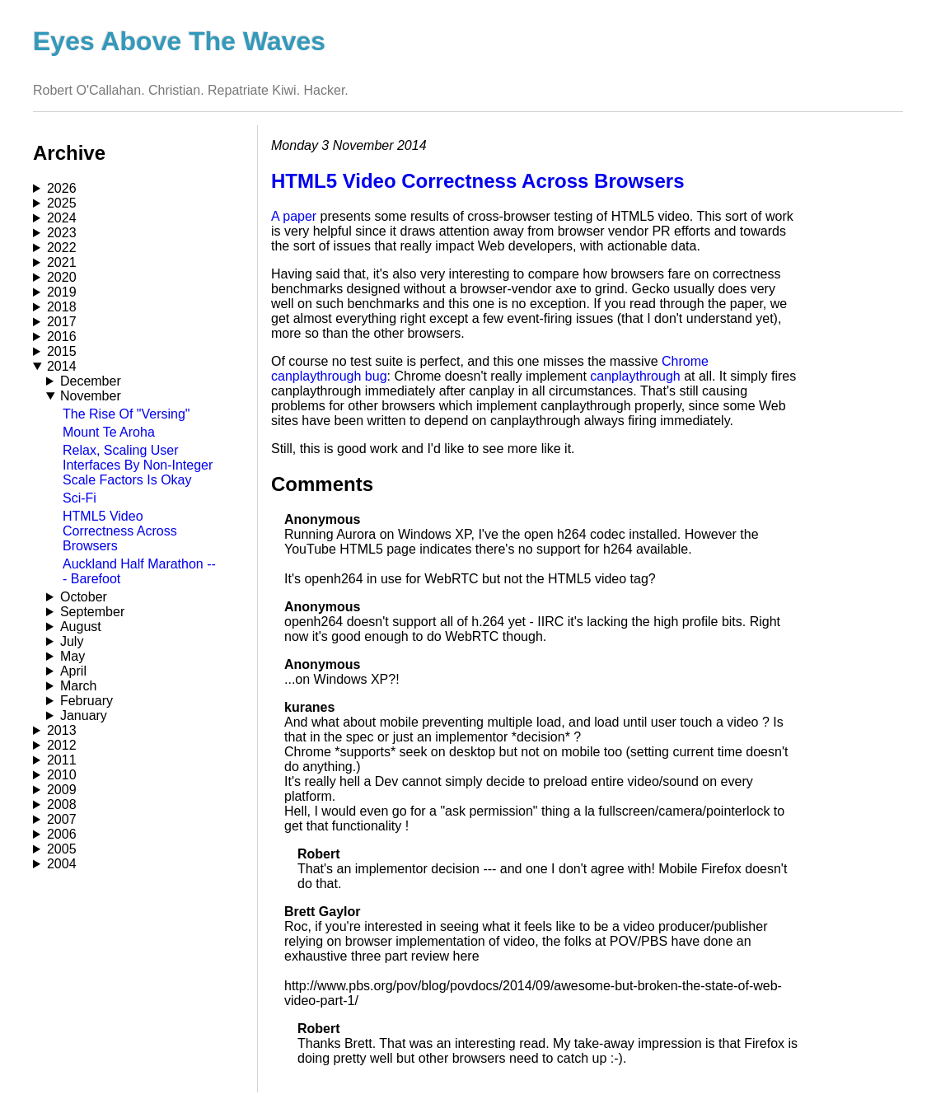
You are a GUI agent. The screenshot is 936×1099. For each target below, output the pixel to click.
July (71, 641)
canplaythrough (635, 376)
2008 (62, 804)
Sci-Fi (79, 498)
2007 (62, 819)
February (86, 701)
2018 (62, 307)
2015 (62, 351)
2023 (62, 233)
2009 (62, 790)
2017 (62, 322)
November (90, 396)
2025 (62, 203)
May (72, 656)
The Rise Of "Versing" (126, 414)
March (78, 686)
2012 (62, 745)
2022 (62, 248)
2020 (62, 277)
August (80, 627)
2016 (62, 337)
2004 (62, 864)
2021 (62, 262)
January (83, 716)
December (90, 381)
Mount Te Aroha (109, 432)
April (73, 671)
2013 (62, 730)
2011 (62, 760)
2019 (62, 292)
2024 (62, 218)
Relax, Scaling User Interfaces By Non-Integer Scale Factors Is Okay (138, 465)
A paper (293, 216)
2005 (62, 849)
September (92, 612)
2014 (62, 366)
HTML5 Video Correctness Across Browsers (120, 531)
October (83, 597)
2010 (62, 775)
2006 (62, 834)
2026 (62, 188)
